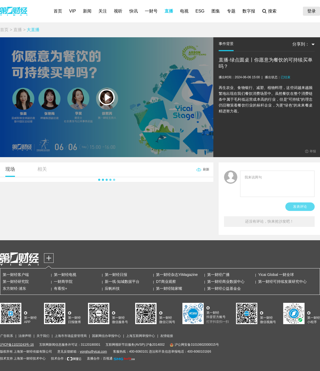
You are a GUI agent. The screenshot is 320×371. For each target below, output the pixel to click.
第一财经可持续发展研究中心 (282, 281)
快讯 (133, 11)
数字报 (248, 11)
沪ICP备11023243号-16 (17, 344)
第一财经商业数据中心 (226, 281)
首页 (58, 11)
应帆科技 (112, 288)
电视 (184, 11)
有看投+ (60, 288)
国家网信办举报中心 (106, 336)
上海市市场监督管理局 (71, 336)
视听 (118, 11)
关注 (102, 11)
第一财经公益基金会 (224, 288)
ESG (200, 11)
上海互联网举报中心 (140, 336)
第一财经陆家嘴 (169, 288)
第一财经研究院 (16, 281)
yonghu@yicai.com (93, 351)
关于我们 (43, 336)
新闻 (87, 11)
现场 (10, 169)
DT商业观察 (166, 281)
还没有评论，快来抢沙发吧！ (269, 221)
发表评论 (300, 207)
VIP (72, 11)
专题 (231, 11)
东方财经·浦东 (14, 288)
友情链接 (166, 336)
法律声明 (24, 336)
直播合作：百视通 (100, 358)
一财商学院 (63, 281)
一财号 (151, 11)
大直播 (33, 29)
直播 (169, 11)
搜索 (272, 11)
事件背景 (226, 44)
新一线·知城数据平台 (122, 281)
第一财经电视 (65, 274)
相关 (42, 169)
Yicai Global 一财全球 (276, 274)
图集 (215, 11)
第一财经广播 (218, 274)
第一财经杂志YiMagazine (177, 274)
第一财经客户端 (16, 274)
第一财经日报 (116, 274)
